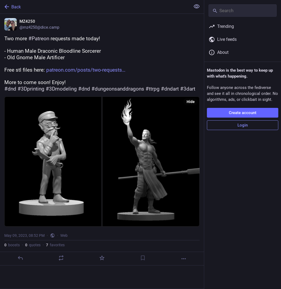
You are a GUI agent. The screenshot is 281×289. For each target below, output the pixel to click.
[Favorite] (102, 258)
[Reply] (20, 258)
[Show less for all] (196, 6)
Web (64, 235)
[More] (183, 258)
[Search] (243, 10)
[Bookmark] (143, 258)
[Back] (94, 7)
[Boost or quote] (61, 258)
